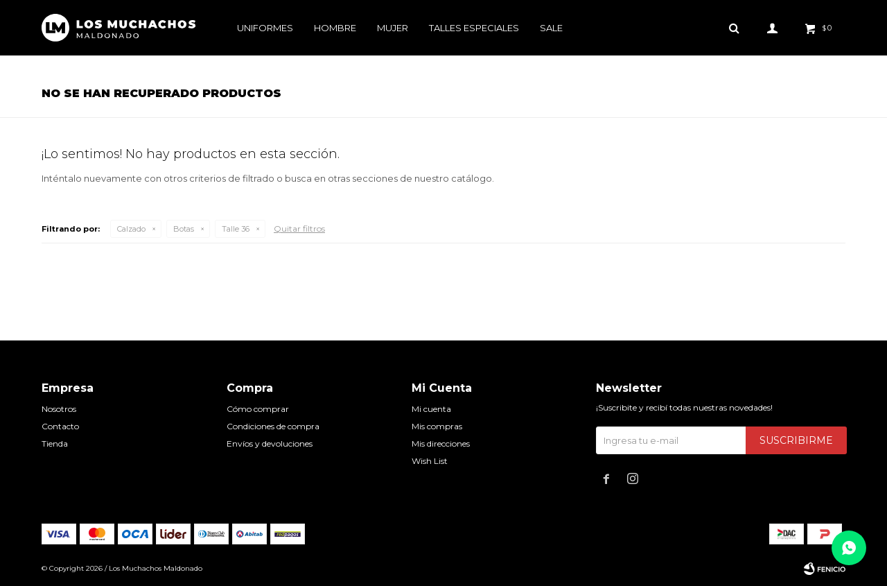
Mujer (392, 27)
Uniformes (265, 27)
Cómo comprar (258, 409)
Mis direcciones (441, 443)
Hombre (335, 27)
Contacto (60, 426)
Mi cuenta (431, 409)
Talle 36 (235, 229)
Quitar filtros (299, 228)
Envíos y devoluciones (270, 443)
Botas (183, 229)
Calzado (131, 229)
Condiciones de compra (273, 426)
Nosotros (59, 409)
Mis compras (437, 426)
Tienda (55, 443)
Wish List (430, 461)
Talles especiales (474, 27)
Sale (551, 27)
